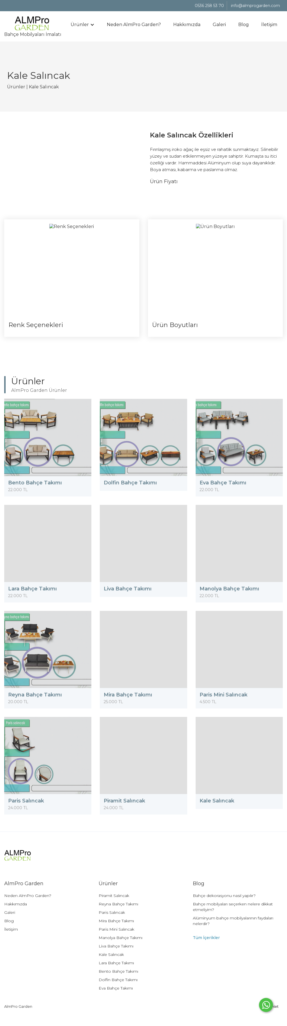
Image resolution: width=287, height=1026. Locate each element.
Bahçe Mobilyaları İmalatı (32, 23)
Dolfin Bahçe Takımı (118, 979)
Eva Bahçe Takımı (116, 988)
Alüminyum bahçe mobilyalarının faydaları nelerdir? (233, 920)
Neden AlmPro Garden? (134, 24)
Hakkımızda (186, 24)
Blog (243, 24)
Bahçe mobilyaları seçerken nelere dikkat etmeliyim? (233, 906)
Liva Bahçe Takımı (116, 946)
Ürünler (16, 86)
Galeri (219, 24)
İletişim (269, 24)
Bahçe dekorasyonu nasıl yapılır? (224, 895)
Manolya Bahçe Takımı (120, 937)
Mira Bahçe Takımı (116, 920)
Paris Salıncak (112, 912)
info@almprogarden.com (255, 5)
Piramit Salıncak (114, 895)
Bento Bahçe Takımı (118, 971)
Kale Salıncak (44, 86)
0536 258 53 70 (209, 5)
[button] (82, 24)
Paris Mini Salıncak (116, 929)
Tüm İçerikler (206, 937)
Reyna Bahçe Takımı (118, 904)
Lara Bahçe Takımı (116, 962)
